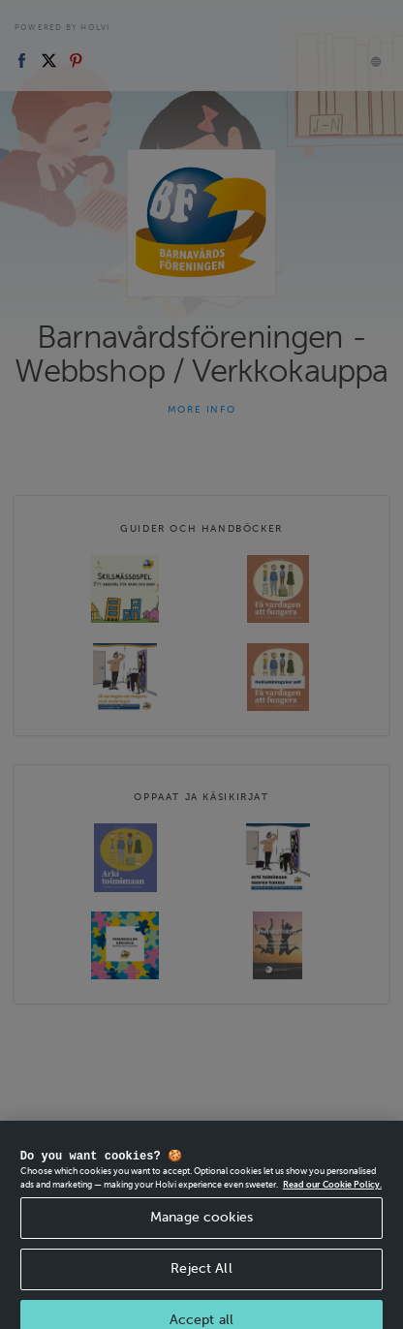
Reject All (201, 1280)
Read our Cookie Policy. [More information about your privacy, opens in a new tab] (332, 1195)
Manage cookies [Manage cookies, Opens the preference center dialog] (201, 1228)
